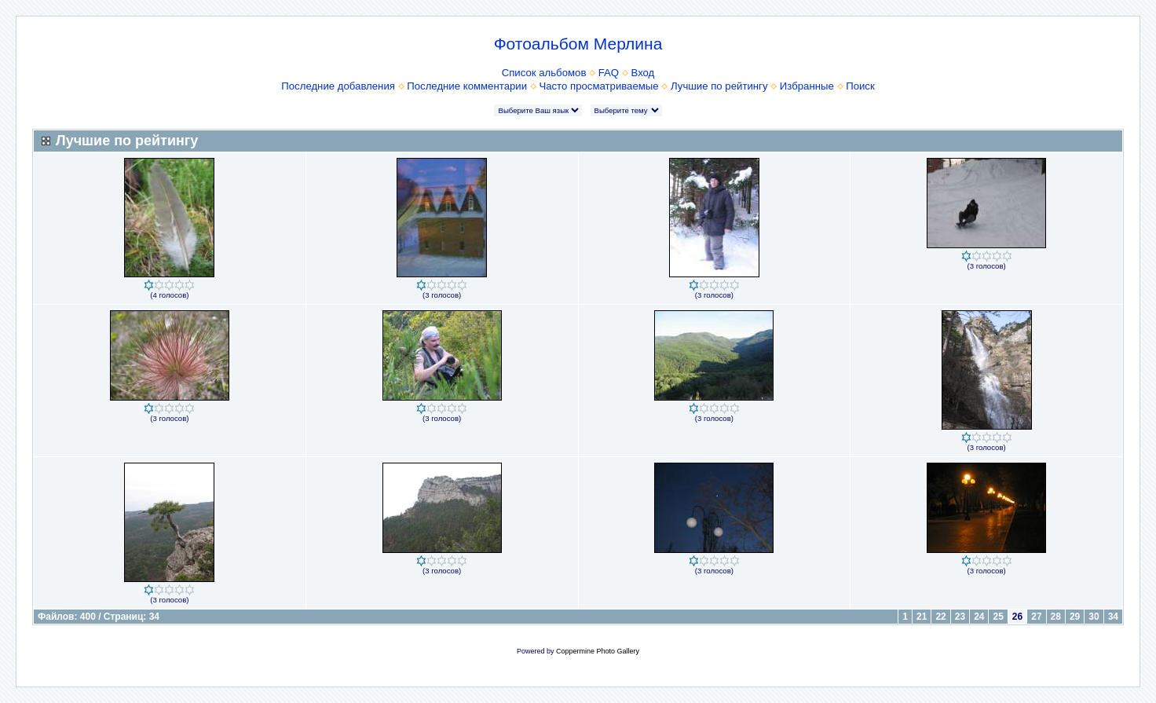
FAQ (608, 73)
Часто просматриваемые (598, 86)
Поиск (860, 86)
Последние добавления (338, 86)
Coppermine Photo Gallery (597, 651)
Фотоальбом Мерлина (578, 44)
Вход (642, 73)
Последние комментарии (467, 86)
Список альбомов (544, 73)
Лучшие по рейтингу (719, 86)
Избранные (807, 86)
